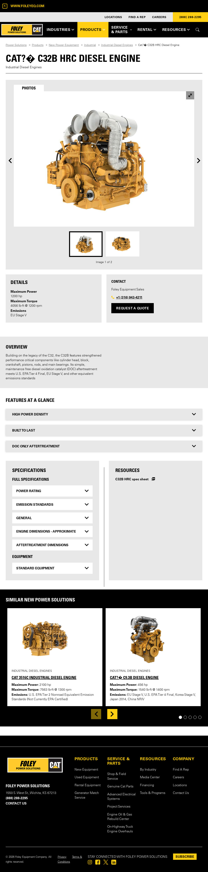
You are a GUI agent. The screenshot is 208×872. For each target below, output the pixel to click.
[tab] (29, 88)
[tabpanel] (104, 178)
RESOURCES (153, 759)
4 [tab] (196, 717)
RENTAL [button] (145, 29)
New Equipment (86, 769)
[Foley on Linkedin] (113, 863)
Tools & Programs (152, 793)
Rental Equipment (88, 785)
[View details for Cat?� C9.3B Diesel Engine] (150, 638)
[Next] (198, 160)
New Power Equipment (64, 45)
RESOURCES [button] (174, 29)
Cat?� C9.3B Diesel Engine (134, 677)
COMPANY (183, 759)
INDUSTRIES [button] (58, 29)
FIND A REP (137, 17)
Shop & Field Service (116, 776)
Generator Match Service (87, 795)
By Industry (148, 769)
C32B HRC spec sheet (131, 479)
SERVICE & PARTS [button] (119, 29)
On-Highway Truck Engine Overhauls (120, 829)
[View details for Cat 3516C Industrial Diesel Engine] (52, 638)
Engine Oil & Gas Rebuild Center (119, 817)
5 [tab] (201, 717)
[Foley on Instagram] (90, 863)
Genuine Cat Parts (120, 786)
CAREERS (159, 17)
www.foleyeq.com (23, 6)
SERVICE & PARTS (118, 761)
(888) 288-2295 (190, 17)
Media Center (150, 777)
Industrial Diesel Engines (117, 45)
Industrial (90, 45)
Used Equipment (87, 777)
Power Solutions (16, 45)
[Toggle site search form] (197, 29)
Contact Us (181, 793)
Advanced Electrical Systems (121, 797)
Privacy (62, 857)
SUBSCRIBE (185, 857)
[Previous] (9, 160)
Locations (180, 785)
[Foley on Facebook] (97, 863)
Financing (147, 785)
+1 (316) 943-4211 (129, 297)
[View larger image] (190, 95)
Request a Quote (132, 308)
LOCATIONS (113, 17)
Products (37, 45)
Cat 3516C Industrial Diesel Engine (44, 677)
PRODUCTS (86, 759)
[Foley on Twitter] (105, 863)
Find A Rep (181, 769)
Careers (178, 777)
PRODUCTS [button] (91, 29)
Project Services (118, 806)
